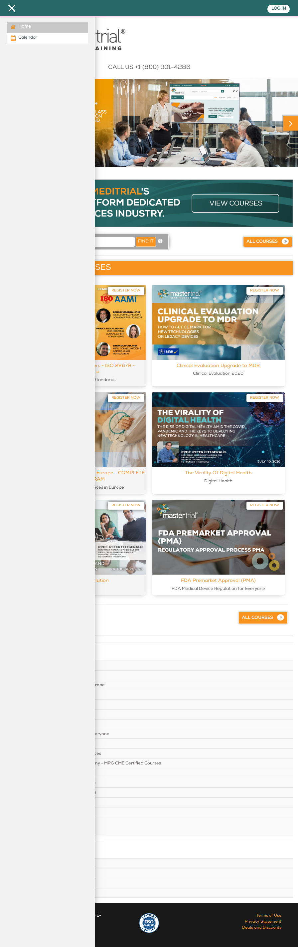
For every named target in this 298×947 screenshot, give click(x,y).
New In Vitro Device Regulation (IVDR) (51, 782)
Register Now (125, 290)
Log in (277, 9)
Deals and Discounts (261, 928)
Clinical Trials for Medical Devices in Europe (56, 685)
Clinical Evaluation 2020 (37, 665)
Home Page (24, 863)
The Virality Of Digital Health (218, 473)
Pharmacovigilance (32, 802)
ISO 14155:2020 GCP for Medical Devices (54, 753)
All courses (262, 242)
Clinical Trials (25, 675)
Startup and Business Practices (44, 821)
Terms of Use (268, 916)
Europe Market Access (35, 724)
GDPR (18, 743)
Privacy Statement (263, 922)
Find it (146, 241)
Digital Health (26, 714)
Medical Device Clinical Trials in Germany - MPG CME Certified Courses (84, 763)
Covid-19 (21, 704)
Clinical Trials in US (31, 695)
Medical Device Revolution (39, 773)
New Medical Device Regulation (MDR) (52, 792)
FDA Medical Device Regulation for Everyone (58, 733)
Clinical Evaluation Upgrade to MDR (218, 365)
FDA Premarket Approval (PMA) (218, 580)
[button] (160, 241)
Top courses (24, 873)
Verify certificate (29, 892)
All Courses (24, 883)
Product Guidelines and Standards (47, 812)
